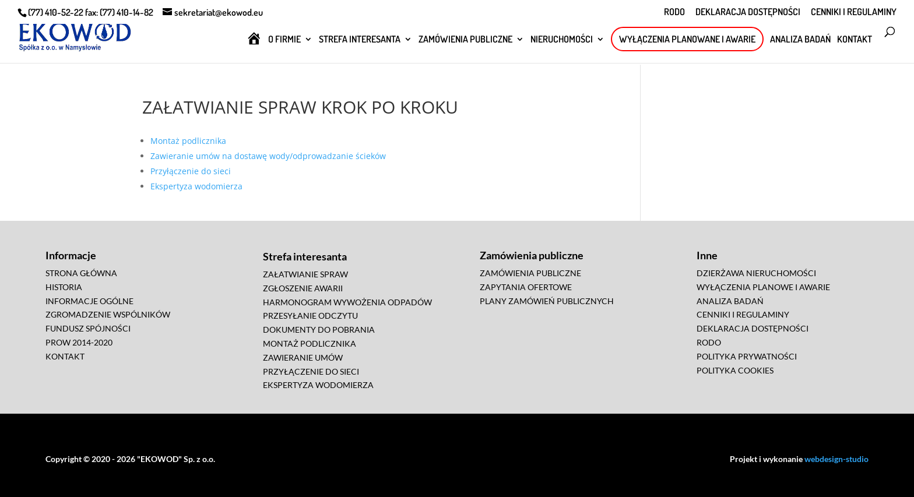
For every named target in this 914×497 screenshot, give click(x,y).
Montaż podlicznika (188, 140)
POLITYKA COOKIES (735, 370)
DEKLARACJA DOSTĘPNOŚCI (747, 12)
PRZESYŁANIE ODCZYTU (310, 315)
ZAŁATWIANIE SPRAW (305, 274)
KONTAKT (854, 40)
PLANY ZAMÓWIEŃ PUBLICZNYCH (547, 301)
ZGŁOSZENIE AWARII (303, 288)
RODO (674, 12)
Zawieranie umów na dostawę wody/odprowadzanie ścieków (268, 155)
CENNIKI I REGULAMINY (854, 12)
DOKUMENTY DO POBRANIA (319, 329)
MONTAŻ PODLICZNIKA (309, 343)
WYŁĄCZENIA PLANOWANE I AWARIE (687, 39)
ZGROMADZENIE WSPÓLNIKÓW (107, 314)
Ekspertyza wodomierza (196, 186)
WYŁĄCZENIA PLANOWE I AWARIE (763, 287)
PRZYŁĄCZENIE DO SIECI (311, 371)
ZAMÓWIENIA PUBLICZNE (465, 40)
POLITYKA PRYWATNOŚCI (747, 356)
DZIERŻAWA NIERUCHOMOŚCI (756, 273)
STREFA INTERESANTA (359, 40)
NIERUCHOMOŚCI (561, 40)
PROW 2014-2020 (79, 342)
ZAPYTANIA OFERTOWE (526, 287)
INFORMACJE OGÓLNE (89, 301)
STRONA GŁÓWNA (81, 273)
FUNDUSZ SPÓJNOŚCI (88, 328)
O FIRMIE (284, 40)
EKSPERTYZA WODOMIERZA (318, 385)
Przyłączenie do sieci (190, 171)
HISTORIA (63, 287)
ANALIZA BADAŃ (800, 40)
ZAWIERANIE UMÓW (303, 357)
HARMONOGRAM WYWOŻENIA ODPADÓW (347, 302)
